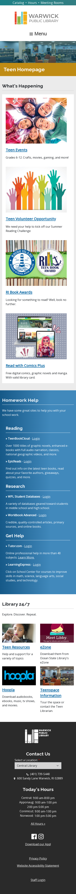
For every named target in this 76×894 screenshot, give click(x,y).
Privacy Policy (38, 858)
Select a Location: (26, 760)
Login (36, 438)
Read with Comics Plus (25, 365)
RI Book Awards (19, 292)
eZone (45, 647)
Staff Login (38, 880)
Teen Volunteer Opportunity (31, 218)
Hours (32, 3)
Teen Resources (16, 647)
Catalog (18, 3)
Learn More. (26, 557)
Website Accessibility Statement (38, 866)
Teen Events (16, 149)
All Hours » (38, 824)
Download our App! (38, 844)
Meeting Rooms (52, 3)
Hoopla (8, 689)
